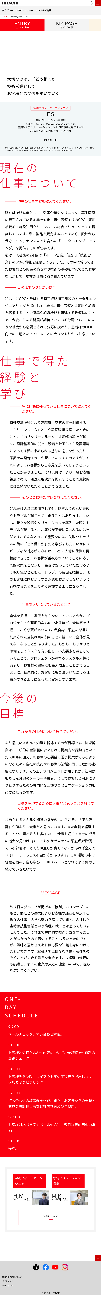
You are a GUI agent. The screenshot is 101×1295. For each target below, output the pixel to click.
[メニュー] (98, 3)
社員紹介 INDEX (51, 1217)
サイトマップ (7, 1281)
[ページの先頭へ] (98, 1258)
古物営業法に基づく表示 (12, 1277)
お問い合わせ (7, 1285)
